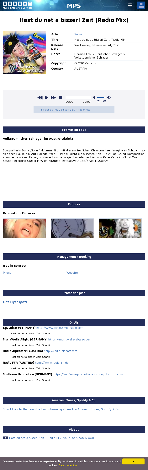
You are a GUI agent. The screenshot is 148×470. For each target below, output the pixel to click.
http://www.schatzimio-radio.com (59, 327)
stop (60, 97)
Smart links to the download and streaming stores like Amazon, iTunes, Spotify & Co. (61, 409)
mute (94, 97)
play (46, 97)
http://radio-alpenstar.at (60, 351)
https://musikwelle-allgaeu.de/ (69, 339)
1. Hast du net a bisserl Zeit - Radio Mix (65, 109)
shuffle (104, 101)
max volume (109, 97)
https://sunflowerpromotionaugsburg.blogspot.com (88, 374)
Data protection (68, 465)
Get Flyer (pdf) (15, 302)
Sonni (78, 34)
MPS (74, 5)
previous (40, 97)
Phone (7, 272)
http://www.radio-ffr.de (52, 362)
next (53, 97)
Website (72, 272)
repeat (98, 101)
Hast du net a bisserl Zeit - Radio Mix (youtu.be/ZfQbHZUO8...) (53, 437)
